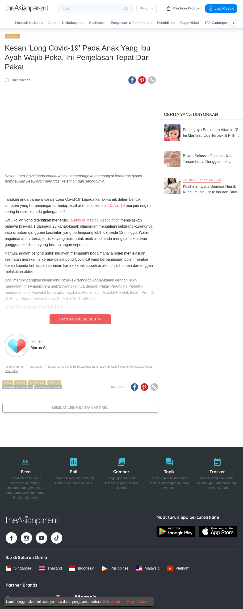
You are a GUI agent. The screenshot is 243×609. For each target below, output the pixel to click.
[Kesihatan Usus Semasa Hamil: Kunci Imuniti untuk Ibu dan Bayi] (201, 184)
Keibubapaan (73, 23)
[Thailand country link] (50, 567)
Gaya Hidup (189, 23)
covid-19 (54, 381)
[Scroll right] (233, 22)
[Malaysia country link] (147, 567)
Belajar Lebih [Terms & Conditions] (112, 602)
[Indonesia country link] (81, 567)
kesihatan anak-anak (48, 385)
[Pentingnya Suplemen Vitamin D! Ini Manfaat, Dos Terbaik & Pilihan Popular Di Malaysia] (201, 131)
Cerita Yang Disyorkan (191, 113)
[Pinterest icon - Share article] (142, 78)
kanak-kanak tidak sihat (17, 385)
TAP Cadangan (216, 23)
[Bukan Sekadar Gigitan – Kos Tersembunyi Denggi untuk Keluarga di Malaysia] (201, 157)
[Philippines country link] (115, 567)
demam (20, 381)
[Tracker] (217, 476)
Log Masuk (221, 8)
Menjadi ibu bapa (29, 23)
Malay (146, 8)
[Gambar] (122, 476)
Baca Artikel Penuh (80, 318)
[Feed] (26, 476)
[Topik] (169, 476)
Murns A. (39, 346)
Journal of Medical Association (94, 219)
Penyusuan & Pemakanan (131, 23)
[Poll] (74, 476)
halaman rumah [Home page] (14, 365)
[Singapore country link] (18, 567)
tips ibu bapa (37, 381)
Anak (52, 23)
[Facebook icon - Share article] (132, 78)
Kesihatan (97, 23)
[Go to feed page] (27, 10)
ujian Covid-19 (113, 204)
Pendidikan (166, 23)
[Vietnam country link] (178, 567)
